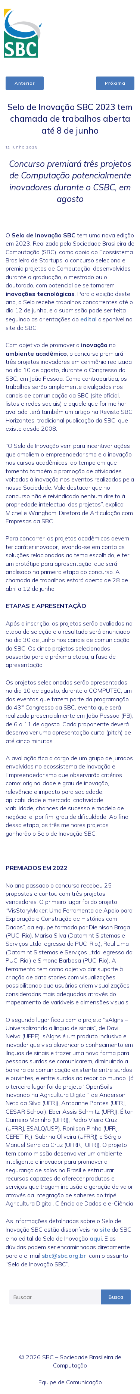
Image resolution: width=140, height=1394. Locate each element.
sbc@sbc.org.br (64, 1255)
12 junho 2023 (21, 147)
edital (88, 319)
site (105, 1229)
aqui (96, 1238)
